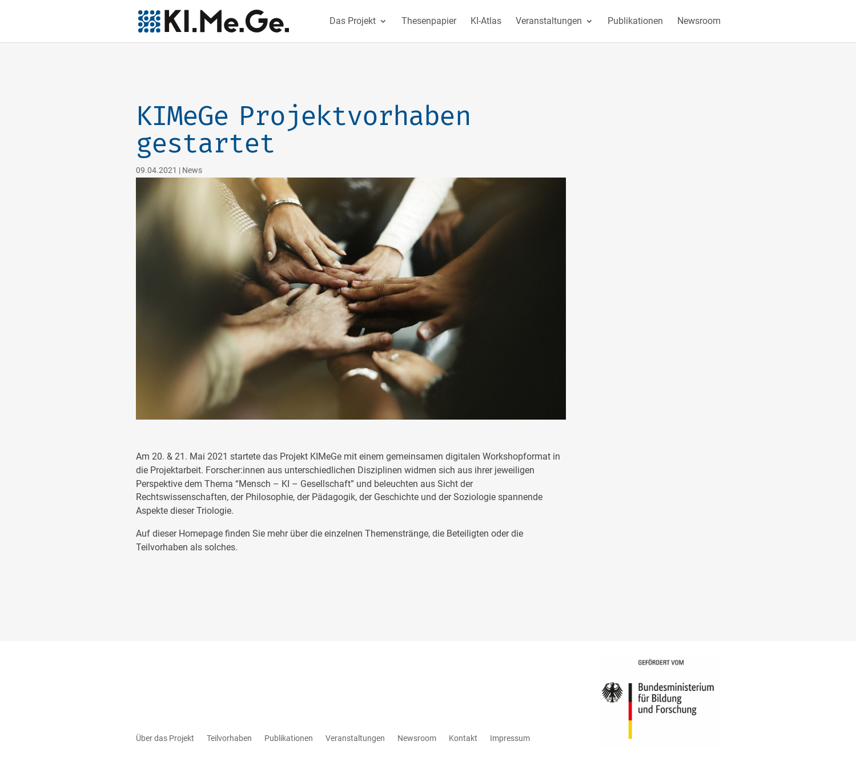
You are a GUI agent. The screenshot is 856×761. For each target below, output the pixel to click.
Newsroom (699, 21)
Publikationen (635, 21)
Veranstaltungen (549, 21)
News (192, 170)
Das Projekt (352, 21)
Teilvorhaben (229, 738)
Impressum (510, 738)
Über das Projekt (165, 738)
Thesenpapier (428, 21)
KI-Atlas (486, 21)
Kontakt (463, 738)
